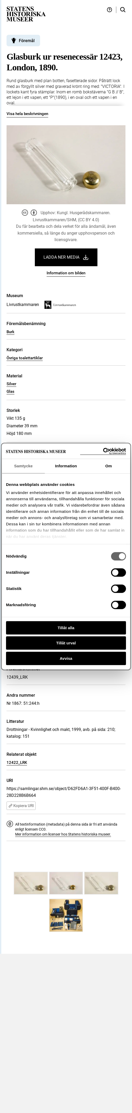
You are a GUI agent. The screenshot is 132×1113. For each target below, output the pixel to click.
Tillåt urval (66, 643)
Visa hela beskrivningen (27, 113)
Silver (11, 384)
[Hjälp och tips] (109, 10)
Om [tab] (108, 466)
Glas (10, 391)
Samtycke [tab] (23, 466)
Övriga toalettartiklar (25, 358)
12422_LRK (17, 762)
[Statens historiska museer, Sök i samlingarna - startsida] (26, 14)
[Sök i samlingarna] (122, 10)
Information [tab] (66, 466)
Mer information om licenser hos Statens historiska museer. (63, 834)
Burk (10, 332)
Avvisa (66, 658)
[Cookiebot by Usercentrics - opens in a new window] (103, 451)
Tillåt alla (66, 628)
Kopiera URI (21, 805)
